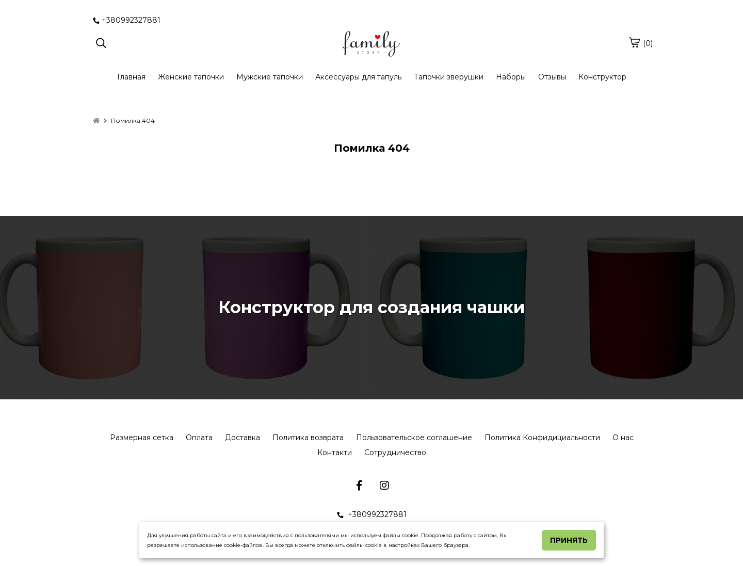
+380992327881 (126, 20)
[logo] (371, 43)
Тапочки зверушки (448, 77)
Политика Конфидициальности (542, 437)
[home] (96, 120)
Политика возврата (308, 437)
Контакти (334, 452)
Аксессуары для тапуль (358, 77)
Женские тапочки (191, 77)
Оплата (199, 437)
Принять (569, 540)
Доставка (242, 437)
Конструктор (602, 77)
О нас (623, 437)
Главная (131, 77)
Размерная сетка (141, 437)
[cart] (634, 42)
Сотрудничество (395, 452)
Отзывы (552, 77)
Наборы (511, 77)
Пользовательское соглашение (414, 437)
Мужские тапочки (269, 77)
